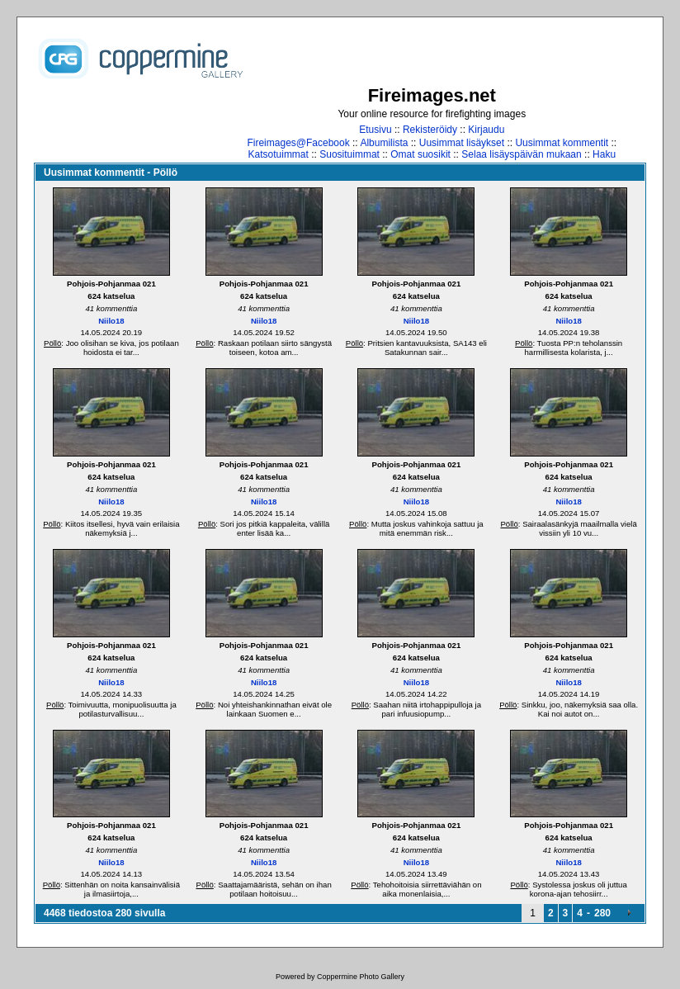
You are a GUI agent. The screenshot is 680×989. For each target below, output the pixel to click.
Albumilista (384, 143)
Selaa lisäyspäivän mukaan (521, 154)
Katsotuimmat (278, 154)
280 (602, 913)
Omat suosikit (420, 154)
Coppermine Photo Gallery (360, 976)
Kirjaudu (486, 129)
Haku (604, 154)
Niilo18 (111, 320)
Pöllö (52, 343)
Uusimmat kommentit (561, 143)
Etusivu (375, 129)
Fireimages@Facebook (298, 143)
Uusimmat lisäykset (461, 143)
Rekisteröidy (430, 129)
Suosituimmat (349, 154)
